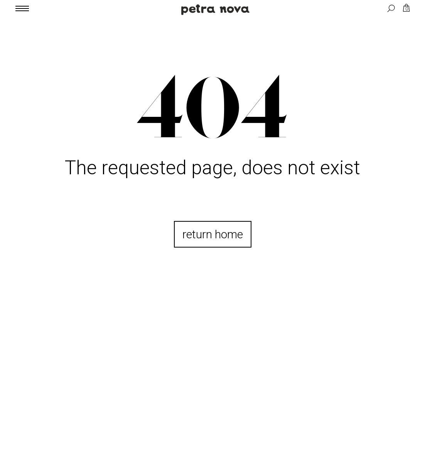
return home (212, 234)
